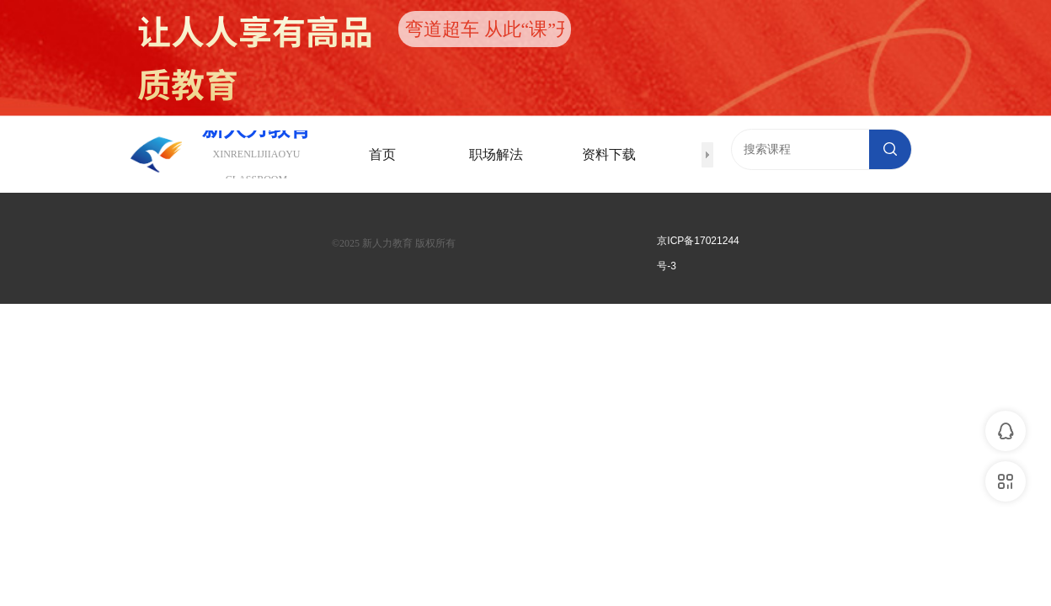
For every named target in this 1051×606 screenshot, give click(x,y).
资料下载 (609, 154)
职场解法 (496, 154)
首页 (382, 154)
